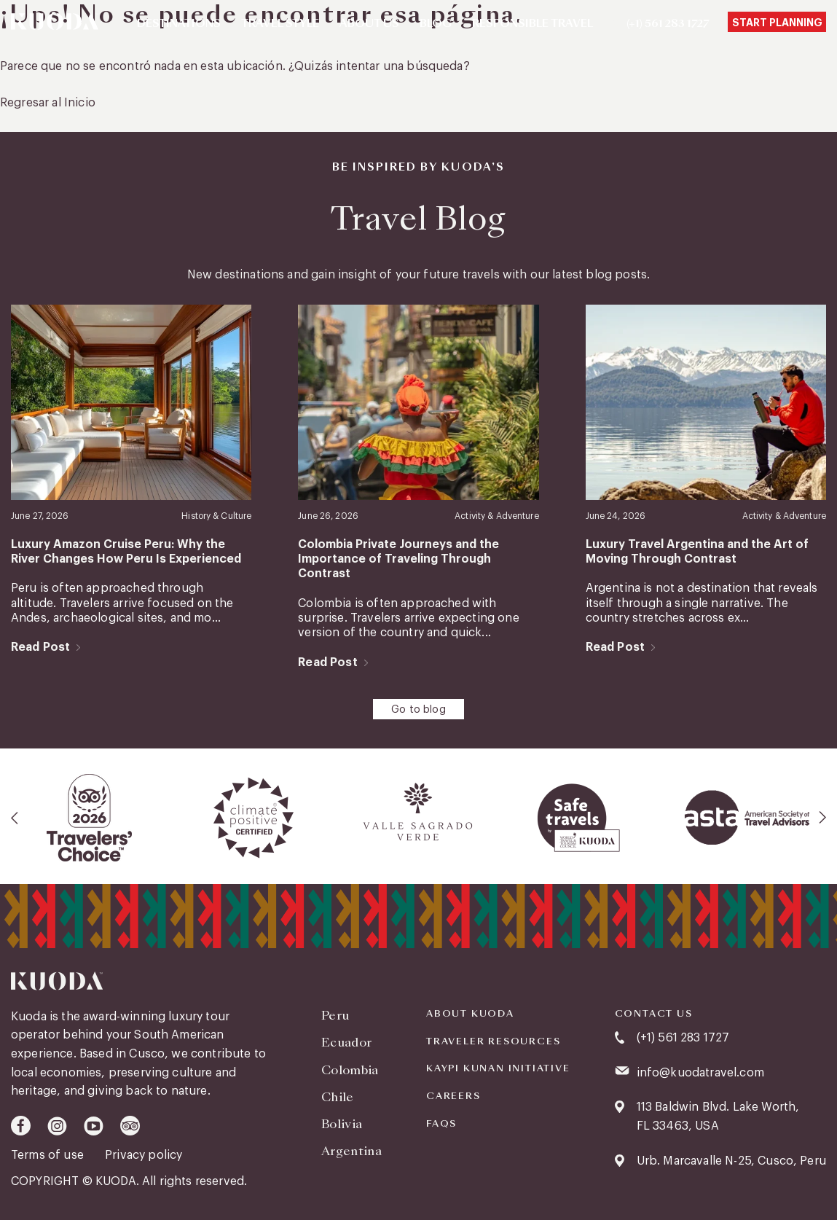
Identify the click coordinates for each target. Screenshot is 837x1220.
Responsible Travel (532, 24)
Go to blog (418, 710)
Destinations (179, 24)
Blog (436, 24)
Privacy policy (143, 1155)
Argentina (351, 1151)
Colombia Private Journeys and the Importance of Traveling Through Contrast (398, 559)
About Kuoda (470, 1014)
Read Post (40, 647)
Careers (453, 1096)
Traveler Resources (493, 1041)
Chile (337, 1097)
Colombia (350, 1070)
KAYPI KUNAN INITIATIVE (498, 1068)
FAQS (441, 1124)
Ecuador (346, 1042)
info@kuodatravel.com (700, 1073)
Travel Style (280, 24)
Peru (335, 1015)
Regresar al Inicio (47, 103)
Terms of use (49, 1155)
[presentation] (15, 817)
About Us (369, 24)
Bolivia (341, 1124)
